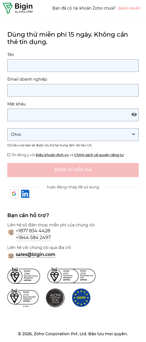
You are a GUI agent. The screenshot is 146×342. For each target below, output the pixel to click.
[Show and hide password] (134, 114)
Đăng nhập (129, 8)
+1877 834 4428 (33, 230)
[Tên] (73, 65)
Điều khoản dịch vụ (52, 155)
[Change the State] (73, 134)
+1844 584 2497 (33, 237)
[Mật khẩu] (73, 115)
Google (14, 193)
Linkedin (26, 194)
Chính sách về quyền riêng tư (98, 155)
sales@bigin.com (35, 254)
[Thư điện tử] (73, 90)
